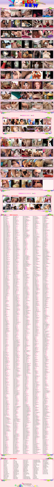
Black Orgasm (15, 221)
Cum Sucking (15, 403)
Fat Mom (24, 251)
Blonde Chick (15, 246)
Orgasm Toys (35, 413)
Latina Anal (24, 451)
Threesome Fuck (45, 392)
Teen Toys (44, 387)
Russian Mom (45, 278)
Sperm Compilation (45, 325)
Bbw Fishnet (5, 363)
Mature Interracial (35, 305)
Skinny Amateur (45, 299)
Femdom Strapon (25, 259)
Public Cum (44, 229)
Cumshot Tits (15, 408)
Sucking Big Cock (45, 339)
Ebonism (15, 475)
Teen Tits (44, 386)
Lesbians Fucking (35, 264)
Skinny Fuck (44, 302)
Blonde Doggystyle (16, 249)
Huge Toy (24, 403)
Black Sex (14, 227)
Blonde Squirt (15, 267)
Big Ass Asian (5, 401)
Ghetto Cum (25, 302)
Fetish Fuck (24, 260)
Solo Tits (44, 320)
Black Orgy (14, 222)
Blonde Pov (14, 263)
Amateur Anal (5, 221)
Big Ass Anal (5, 400)
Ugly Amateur (45, 401)
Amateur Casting (5, 228)
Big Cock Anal (5, 417)
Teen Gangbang (45, 369)
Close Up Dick (15, 373)
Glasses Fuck (25, 309)
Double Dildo (15, 439)
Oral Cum (34, 408)
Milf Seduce (34, 357)
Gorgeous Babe (25, 311)
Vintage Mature (45, 413)
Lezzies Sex (35, 476)
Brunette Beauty (15, 297)
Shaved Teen (45, 296)
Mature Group (35, 302)
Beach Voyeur (5, 389)
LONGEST (28, 115)
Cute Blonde (15, 411)
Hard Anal (24, 352)
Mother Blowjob (35, 389)
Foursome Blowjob (26, 277)
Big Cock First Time (6, 421)
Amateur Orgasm (5, 257)
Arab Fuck (4, 313)
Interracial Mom (25, 417)
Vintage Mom (45, 415)
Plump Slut (34, 440)
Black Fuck (4, 452)
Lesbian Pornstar (35, 253)
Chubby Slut (15, 366)
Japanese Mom (25, 437)
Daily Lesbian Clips (26, 473)
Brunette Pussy (15, 316)
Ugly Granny (44, 402)
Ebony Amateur (15, 442)
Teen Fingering (45, 366)
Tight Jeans (44, 396)
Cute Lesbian (15, 413)
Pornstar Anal (35, 445)
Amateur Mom (5, 254)
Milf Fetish (34, 345)
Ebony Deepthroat (15, 451)
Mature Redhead (35, 320)
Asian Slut (4, 340)
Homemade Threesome (26, 373)
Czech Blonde (15, 416)
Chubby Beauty (15, 354)
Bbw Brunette (5, 358)
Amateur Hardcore (6, 248)
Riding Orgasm (45, 270)
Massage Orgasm (35, 274)
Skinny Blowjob (45, 301)
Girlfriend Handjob (25, 307)
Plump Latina (35, 434)
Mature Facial (35, 294)
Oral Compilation (35, 407)
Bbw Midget (5, 370)
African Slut (5, 219)
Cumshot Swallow (15, 407)
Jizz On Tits (24, 441)
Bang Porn (47, 125)
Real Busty (44, 245)
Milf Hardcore (35, 349)
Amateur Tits (5, 275)
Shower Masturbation (46, 297)
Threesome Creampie (46, 391)
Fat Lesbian (24, 248)
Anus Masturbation (6, 309)
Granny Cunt (25, 318)
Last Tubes (23, 132)
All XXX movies (31, 125)
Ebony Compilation (16, 450)
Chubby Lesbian (15, 360)
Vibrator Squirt (45, 407)
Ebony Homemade (26, 217)
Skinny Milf (44, 304)
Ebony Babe (15, 444)
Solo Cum (44, 313)
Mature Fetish (35, 296)
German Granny (25, 296)
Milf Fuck (34, 346)
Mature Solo (34, 325)
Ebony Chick (15, 449)
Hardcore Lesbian (25, 356)
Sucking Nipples (45, 345)
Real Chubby (45, 246)
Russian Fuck (45, 275)
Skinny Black (44, 300)
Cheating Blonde (15, 340)
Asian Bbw (4, 319)
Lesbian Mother (35, 249)
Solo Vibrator (44, 322)
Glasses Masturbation (26, 310)
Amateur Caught (5, 229)
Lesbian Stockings (35, 258)
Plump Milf (34, 438)
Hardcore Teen (25, 361)
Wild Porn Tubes (39, 202)
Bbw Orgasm (5, 373)
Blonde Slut (14, 265)
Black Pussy (15, 226)
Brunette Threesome (16, 322)
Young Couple (45, 447)
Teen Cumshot (45, 361)
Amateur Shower (5, 263)
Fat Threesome (25, 255)
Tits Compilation (45, 398)
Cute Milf (14, 414)
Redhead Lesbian (45, 255)
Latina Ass (24, 452)
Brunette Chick (15, 302)
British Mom (15, 292)
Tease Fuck (44, 352)
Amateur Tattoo (5, 272)
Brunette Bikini (15, 299)
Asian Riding (5, 339)
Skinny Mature (45, 303)
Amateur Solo (5, 265)
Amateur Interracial (6, 249)
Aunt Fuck (4, 350)
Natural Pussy (35, 399)
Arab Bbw (4, 312)
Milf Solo (34, 358)
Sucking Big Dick (45, 340)
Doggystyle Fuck (15, 435)
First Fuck (24, 271)
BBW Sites (25, 471)
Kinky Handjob (25, 446)
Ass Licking (5, 348)
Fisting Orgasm (25, 275)
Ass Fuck (4, 347)
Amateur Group (5, 246)
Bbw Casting (5, 359)
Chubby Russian (15, 364)
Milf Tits (34, 367)
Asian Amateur (5, 316)
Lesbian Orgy (35, 251)
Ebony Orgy (24, 225)
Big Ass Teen (5, 413)
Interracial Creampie (26, 408)
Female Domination (26, 256)
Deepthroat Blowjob (16, 419)
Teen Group (44, 370)
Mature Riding (35, 321)
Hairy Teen (24, 349)
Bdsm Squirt (5, 388)
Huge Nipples (25, 400)
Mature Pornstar (35, 318)
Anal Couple (5, 294)
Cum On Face (15, 399)
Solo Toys (44, 321)
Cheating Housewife (16, 344)
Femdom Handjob (25, 257)
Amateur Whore (5, 276)
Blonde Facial (15, 250)
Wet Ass (44, 417)
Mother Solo (34, 394)
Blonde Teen (15, 269)
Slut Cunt (44, 309)
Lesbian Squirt (35, 257)
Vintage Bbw (44, 408)
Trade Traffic (29, 485)
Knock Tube (47, 209)
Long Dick (34, 271)
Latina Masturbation (36, 223)
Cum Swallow (15, 404)
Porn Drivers (47, 132)
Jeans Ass (24, 439)
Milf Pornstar (35, 355)
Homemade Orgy (25, 371)
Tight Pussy (44, 397)
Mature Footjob (35, 299)
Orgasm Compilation (36, 412)
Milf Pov (34, 356)
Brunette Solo (15, 318)
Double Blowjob (15, 438)
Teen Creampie (45, 360)
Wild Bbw (44, 435)
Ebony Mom (24, 223)
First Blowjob (25, 268)
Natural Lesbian (35, 397)
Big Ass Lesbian (5, 409)
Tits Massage (45, 400)
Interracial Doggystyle (26, 411)
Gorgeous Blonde (25, 312)
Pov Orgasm (44, 220)
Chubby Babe (15, 353)
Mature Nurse (35, 313)
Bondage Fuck (15, 274)
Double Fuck (15, 440)
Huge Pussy (25, 401)
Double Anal (15, 437)
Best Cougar (5, 398)
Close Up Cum (15, 372)
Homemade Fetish (25, 367)
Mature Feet (34, 295)
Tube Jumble (15, 202)
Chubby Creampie (15, 357)
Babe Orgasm (5, 354)
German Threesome (26, 300)
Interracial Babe (25, 405)
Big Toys (4, 441)
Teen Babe (44, 355)
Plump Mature (35, 437)
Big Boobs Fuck (5, 415)
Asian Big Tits (5, 320)
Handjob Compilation (26, 350)
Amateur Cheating (6, 230)
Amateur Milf (5, 253)
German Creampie (25, 294)
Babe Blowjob (5, 352)
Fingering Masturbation (26, 264)
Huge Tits (24, 402)
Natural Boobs (35, 396)
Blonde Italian (15, 256)
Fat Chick (24, 245)
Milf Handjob (34, 348)
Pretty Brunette (45, 227)
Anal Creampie (5, 295)
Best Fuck (4, 399)
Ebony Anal (14, 443)
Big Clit (4, 416)
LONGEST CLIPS (28, 193)
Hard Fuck (24, 353)
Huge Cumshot (25, 395)
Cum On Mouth (15, 400)
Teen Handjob (45, 371)
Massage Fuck (35, 272)
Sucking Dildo (45, 344)
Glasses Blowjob (25, 308)
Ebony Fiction (16, 478)
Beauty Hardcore (5, 393)
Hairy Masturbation (26, 345)
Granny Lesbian (25, 323)
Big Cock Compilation (6, 419)
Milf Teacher (34, 365)
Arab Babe (4, 311)
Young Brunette (45, 445)
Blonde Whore (15, 270)
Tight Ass (44, 395)
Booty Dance (15, 276)
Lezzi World (35, 477)
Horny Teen (24, 389)
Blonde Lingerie (15, 258)
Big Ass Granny (5, 408)
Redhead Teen (45, 262)
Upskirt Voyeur (45, 405)
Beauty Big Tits (5, 391)
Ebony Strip (24, 228)
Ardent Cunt (7, 125)
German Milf (25, 298)
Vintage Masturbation (46, 412)
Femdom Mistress (25, 258)
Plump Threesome (35, 443)
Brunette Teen (15, 321)
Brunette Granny (15, 308)
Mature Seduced (35, 322)
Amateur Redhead (6, 261)
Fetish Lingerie (25, 262)
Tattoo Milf (44, 351)
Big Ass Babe (5, 402)
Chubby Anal (15, 352)
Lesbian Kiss (35, 244)
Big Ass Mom (5, 411)
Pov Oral (44, 219)
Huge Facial (24, 398)
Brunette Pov (15, 315)
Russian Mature (45, 276)
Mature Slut (34, 324)
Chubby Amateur (15, 351)
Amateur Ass (5, 222)
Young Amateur (45, 439)
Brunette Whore (15, 323)
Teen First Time (45, 367)
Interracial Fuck (25, 413)
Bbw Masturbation (6, 369)
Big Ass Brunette (5, 404)
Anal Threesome (5, 306)
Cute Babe (14, 410)
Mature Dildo (35, 291)
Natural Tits (34, 401)
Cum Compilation (15, 394)
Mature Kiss (34, 306)
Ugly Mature (44, 403)
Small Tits (44, 312)
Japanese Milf (25, 436)
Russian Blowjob (45, 274)
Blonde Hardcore (15, 255)
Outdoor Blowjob (35, 416)
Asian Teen (5, 342)
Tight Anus (44, 394)
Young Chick (44, 446)
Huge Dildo (24, 396)
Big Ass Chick (5, 405)
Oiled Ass (34, 405)
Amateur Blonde (5, 225)
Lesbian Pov (34, 254)
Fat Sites (24, 475)
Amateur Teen (5, 273)
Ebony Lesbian (25, 219)
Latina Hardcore (35, 221)
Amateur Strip (5, 268)
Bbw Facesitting (5, 362)
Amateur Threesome (6, 274)
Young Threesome (45, 453)
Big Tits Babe (5, 436)
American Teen (5, 292)
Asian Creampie (5, 323)
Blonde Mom (15, 260)
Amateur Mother (5, 255)
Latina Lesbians (35, 222)
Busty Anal (14, 325)
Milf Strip (34, 362)
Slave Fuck (44, 306)
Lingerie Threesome (36, 270)
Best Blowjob (5, 397)
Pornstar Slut (35, 451)
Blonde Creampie (15, 248)
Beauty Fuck (5, 392)
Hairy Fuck (24, 341)
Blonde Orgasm (15, 261)
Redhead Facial (45, 253)
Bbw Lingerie (5, 368)
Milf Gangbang (35, 347)
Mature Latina (35, 308)
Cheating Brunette (15, 341)
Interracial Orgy (25, 419)
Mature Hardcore (35, 304)
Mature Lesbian (35, 309)
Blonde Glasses (15, 253)
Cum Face (14, 396)
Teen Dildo (44, 362)
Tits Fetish (44, 399)
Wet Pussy (44, 420)
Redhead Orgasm (45, 258)
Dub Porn (7, 132)
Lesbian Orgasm (35, 250)
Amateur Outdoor (5, 259)
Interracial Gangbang (26, 414)
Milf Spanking (35, 359)
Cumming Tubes (25, 472)
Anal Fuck (4, 299)
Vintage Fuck (45, 410)
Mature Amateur (35, 276)
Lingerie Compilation (36, 267)
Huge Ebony (25, 397)
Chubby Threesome (16, 368)
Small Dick (44, 311)
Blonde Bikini (15, 244)
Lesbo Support (35, 473)
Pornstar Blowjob (35, 447)
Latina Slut (34, 230)
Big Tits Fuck (5, 438)
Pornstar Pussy (35, 450)
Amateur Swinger (5, 271)
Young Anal (44, 440)
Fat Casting (24, 244)
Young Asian (44, 441)
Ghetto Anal (24, 301)
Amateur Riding (5, 262)
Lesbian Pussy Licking (36, 255)
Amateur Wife (5, 277)
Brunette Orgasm (15, 313)
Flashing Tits (25, 276)
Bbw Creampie (5, 360)
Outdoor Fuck (35, 418)
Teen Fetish (44, 365)
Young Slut (44, 450)
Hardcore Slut (25, 360)
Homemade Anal (25, 364)
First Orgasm (25, 272)
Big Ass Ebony (5, 406)
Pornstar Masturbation (36, 449)
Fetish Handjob (25, 261)
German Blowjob (25, 292)
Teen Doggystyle (45, 363)
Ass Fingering (5, 345)
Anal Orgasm (5, 301)
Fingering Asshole (25, 263)
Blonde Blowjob (15, 245)
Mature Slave (35, 323)
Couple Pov (15, 387)
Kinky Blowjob (25, 445)
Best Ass (4, 395)
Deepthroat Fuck (15, 420)
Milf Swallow (34, 364)
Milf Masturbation (35, 351)
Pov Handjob (44, 217)
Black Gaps (15, 472)
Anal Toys (4, 307)
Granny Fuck (25, 319)
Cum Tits (14, 405)
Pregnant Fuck (45, 224)
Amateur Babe (5, 223)
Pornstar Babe (35, 446)
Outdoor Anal (35, 415)
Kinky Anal (24, 444)
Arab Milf (4, 315)
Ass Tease (4, 349)
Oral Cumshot (35, 409)
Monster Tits (34, 387)
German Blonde (25, 291)
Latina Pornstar (35, 228)
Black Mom (14, 219)
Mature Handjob (35, 303)
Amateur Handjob (5, 247)
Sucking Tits (44, 346)
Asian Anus (5, 318)
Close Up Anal (15, 369)
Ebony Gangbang (25, 216)
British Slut (14, 293)
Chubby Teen (15, 367)
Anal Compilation (5, 293)
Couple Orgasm (15, 386)
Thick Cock (44, 389)
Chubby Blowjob (15, 355)
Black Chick (5, 449)
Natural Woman (35, 402)
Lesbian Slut (34, 256)
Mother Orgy (34, 393)
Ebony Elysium (16, 477)
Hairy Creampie (25, 340)
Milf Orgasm (34, 352)
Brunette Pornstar (15, 314)
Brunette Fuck (15, 307)
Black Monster (15, 220)
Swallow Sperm (45, 348)
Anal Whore (5, 308)
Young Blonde (45, 444)
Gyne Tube (39, 209)
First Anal (24, 267)
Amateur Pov (5, 260)
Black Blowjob (5, 447)
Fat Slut (24, 253)
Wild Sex (44, 438)
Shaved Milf (44, 293)
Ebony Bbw (14, 445)
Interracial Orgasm (25, 418)
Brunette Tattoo (15, 320)
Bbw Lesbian (5, 367)
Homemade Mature (26, 370)
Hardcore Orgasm (25, 358)
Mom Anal (34, 370)
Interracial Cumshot (26, 409)
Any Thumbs (15, 125)
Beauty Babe (5, 390)
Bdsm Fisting (5, 386)
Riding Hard (44, 269)
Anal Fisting (5, 298)
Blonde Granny (15, 254)
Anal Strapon (5, 305)
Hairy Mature (25, 346)
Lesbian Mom (35, 248)
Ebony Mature (25, 221)
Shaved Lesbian (45, 291)
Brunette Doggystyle (16, 305)
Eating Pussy (15, 441)
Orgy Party (34, 414)
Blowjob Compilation (16, 271)
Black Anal (4, 442)
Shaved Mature (45, 292)
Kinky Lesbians (25, 447)
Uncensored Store (23, 202)
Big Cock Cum (5, 420)
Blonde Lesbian (15, 257)
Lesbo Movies (35, 472)
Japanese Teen (25, 438)
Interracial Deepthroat (26, 410)
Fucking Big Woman (26, 476)
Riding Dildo (44, 268)
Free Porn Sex (45, 471)
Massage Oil (34, 273)
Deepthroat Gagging (16, 421)
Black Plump (15, 223)
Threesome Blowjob (46, 390)
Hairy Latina (24, 343)
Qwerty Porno (7, 202)
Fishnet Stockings (25, 274)
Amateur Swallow (5, 270)
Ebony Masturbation (26, 220)
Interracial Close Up (26, 407)
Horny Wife (24, 390)
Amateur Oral (5, 256)
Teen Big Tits (44, 356)
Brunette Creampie (16, 304)
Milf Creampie (35, 341)
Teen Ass (44, 354)
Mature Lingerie (35, 310)
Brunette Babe (15, 296)
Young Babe (44, 442)
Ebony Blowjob (15, 447)
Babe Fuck (4, 353)
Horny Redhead (25, 388)
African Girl (5, 217)
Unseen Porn (31, 202)
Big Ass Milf (5, 410)
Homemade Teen (25, 372)
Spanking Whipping (45, 324)
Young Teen (44, 452)
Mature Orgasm (35, 315)
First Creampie (25, 270)
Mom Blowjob (35, 371)
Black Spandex (15, 230)
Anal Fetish (5, 297)
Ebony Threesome (25, 230)
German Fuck (25, 295)
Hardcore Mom (25, 357)
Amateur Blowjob (5, 226)
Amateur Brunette (5, 227)
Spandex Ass (45, 323)
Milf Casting (34, 340)
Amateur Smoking (6, 264)
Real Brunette (45, 244)
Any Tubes (31, 209)
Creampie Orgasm (16, 390)
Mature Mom (35, 312)
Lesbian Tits (34, 262)
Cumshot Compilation (16, 406)
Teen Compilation (45, 359)
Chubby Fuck (15, 358)
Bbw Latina (5, 366)
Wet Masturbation (45, 418)
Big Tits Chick (5, 437)
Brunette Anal (15, 295)
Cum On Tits (15, 402)
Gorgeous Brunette (26, 313)
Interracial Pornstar (26, 420)
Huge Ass (24, 392)
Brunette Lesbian (15, 310)
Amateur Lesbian (5, 251)
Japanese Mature (25, 435)
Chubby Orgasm (15, 363)
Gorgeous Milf (25, 314)
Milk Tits (34, 369)
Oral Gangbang (35, 410)
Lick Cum (34, 265)
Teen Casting (45, 358)
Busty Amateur (15, 324)
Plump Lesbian (35, 435)
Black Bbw (4, 445)
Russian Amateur (45, 271)
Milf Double (34, 344)
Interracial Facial (25, 412)
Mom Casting (35, 372)
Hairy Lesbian (25, 344)
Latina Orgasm (35, 226)
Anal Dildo (4, 296)
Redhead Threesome (46, 263)
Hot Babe (24, 391)
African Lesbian (5, 218)
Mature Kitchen (35, 307)
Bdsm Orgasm (5, 387)
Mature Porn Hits (35, 478)
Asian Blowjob (5, 321)
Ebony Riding (25, 226)
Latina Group (35, 220)
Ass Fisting (4, 346)
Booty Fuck (14, 277)
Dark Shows (15, 474)
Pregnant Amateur (45, 223)
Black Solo (14, 229)
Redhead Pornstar (45, 259)
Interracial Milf (25, 416)
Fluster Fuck (15, 132)
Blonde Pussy (15, 264)
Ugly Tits (44, 404)
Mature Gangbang (35, 301)
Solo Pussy (44, 319)
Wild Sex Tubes (47, 202)
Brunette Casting (15, 301)
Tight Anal (44, 393)
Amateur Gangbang (6, 245)
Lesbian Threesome (36, 261)
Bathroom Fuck (5, 355)
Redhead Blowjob (45, 251)
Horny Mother (25, 386)
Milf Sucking (34, 363)
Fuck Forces (39, 132)
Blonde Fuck (15, 252)
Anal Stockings (5, 304)
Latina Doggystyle (35, 218)
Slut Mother (44, 310)
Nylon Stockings (35, 404)
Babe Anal (4, 351)
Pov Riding (44, 221)
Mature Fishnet (35, 297)
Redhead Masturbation (46, 256)
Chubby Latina (15, 359)
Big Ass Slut (5, 412)
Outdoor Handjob (35, 419)
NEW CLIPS (24, 193)
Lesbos (34, 474)
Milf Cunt (34, 342)
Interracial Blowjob (25, 406)
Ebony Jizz (24, 218)
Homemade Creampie (26, 365)
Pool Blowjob (35, 444)
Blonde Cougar (15, 247)
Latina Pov (34, 229)
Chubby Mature (15, 361)
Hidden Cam (25, 362)
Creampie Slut (15, 391)
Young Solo (44, 451)
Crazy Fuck (14, 389)
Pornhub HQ (31, 132)
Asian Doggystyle (5, 324)
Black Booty (5, 448)
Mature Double (35, 293)
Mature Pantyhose (35, 317)
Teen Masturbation (45, 372)
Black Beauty (5, 446)
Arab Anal (4, 310)
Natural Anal (34, 395)
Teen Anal (44, 353)
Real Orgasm (45, 248)
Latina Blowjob (25, 453)
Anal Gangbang (5, 300)
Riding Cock (44, 265)
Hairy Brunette (25, 339)
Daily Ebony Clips (16, 473)
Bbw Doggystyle (5, 361)
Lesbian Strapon (35, 259)
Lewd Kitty (34, 475)
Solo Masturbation (45, 316)
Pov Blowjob (34, 453)
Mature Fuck (34, 300)
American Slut (5, 291)
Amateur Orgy (5, 258)
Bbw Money (5, 372)
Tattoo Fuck (44, 350)
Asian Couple (5, 322)
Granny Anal (25, 315)
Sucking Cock (45, 342)
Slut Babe (44, 308)
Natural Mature (35, 398)
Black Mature (15, 217)
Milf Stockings (35, 361)
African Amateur (5, 216)
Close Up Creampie (16, 371)
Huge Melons (25, 399)
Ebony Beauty (15, 446)
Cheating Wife (15, 350)
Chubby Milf (15, 362)
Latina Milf (34, 224)
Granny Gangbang (25, 320)
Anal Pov (4, 303)
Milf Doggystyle (35, 343)
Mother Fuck (34, 390)
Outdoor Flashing (35, 417)
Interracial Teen (25, 421)
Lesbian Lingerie (35, 245)
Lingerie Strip (35, 269)
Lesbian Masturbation (36, 246)
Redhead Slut (45, 260)
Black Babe (5, 444)
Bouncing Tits (15, 278)
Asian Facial (5, 325)
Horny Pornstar (25, 387)
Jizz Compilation (25, 440)
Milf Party (34, 354)
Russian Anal (45, 272)
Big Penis (4, 434)
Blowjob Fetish (15, 272)
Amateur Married (5, 252)
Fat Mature (24, 249)
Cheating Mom (15, 348)
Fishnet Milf (24, 273)
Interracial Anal (25, 404)
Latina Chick (34, 216)
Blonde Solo (15, 266)
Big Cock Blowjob (5, 418)
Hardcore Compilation (26, 355)
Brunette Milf (15, 311)
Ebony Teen (24, 229)
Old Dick (34, 406)
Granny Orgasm (25, 325)
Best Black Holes (16, 471)
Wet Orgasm (44, 419)
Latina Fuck (34, 219)
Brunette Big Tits (15, 298)
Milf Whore (34, 368)
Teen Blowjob (45, 357)
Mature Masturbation (36, 311)
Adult (23, 209)
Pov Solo (44, 222)
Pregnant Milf (45, 225)
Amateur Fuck (5, 244)
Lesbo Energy (35, 471)
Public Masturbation (46, 230)
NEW (25, 115)
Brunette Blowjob (15, 300)
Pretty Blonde (45, 226)
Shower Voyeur (45, 298)
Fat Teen (24, 254)
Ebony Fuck (15, 453)
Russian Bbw (45, 273)
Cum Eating (15, 395)
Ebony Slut (24, 227)
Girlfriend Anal (25, 305)
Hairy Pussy (24, 348)
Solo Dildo (44, 314)
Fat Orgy (24, 252)
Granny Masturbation (26, 324)
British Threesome (16, 294)
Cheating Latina (15, 346)
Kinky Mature (25, 448)
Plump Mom (34, 439)
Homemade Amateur (26, 363)
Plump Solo (34, 441)
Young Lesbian (45, 449)
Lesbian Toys (35, 263)
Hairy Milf (24, 347)
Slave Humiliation (45, 307)
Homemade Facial (25, 366)
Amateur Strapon (5, 267)
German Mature (25, 297)
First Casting (25, 269)
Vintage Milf (44, 414)
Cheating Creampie (16, 342)
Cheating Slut (15, 349)
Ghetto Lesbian (25, 303)
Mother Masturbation (36, 391)
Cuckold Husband (15, 393)
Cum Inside (14, 397)
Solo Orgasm (45, 318)
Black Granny (5, 453)
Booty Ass (14, 275)
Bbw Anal (4, 356)
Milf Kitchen (34, 350)
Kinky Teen (24, 449)
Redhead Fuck (45, 254)
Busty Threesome (15, 339)
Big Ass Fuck (5, 407)
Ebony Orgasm (25, 224)
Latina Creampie (35, 217)
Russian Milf (44, 277)
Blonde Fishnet (15, 251)
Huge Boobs (25, 393)
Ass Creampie (5, 344)
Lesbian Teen (35, 260)
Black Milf (14, 218)
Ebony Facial (15, 452)
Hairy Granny (25, 342)
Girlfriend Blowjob (25, 306)
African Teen (5, 220)
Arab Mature (5, 314)
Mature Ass (34, 278)
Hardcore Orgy (25, 359)
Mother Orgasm (35, 392)
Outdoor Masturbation (36, 420)
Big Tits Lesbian (5, 439)
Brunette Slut (15, 317)
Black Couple (5, 450)
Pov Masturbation (45, 218)
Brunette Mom (15, 312)
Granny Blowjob (25, 316)
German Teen (25, 299)
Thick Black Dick (45, 388)
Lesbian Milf (34, 247)
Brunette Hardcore (16, 309)
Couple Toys (15, 388)
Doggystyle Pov (15, 436)
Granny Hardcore (25, 321)
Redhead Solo (45, 261)
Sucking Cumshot (45, 343)
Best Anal (4, 394)
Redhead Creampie (45, 252)
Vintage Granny (45, 411)
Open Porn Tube (45, 473)
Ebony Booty (15, 448)
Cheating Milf (15, 347)
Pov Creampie (45, 216)
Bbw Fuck (4, 364)
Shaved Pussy (45, 294)
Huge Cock (24, 394)
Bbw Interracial (5, 365)
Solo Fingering (45, 315)
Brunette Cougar (15, 303)
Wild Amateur (45, 434)
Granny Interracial (25, 322)
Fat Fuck (24, 246)
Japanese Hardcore (26, 434)
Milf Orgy (34, 353)
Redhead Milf (45, 257)
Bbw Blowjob (5, 357)
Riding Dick (44, 267)
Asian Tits (4, 343)
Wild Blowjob (44, 436)
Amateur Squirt (5, 266)
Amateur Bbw (5, 224)
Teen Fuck (44, 368)
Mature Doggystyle (35, 292)
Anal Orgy (4, 302)
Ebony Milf (24, 222)
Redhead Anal (45, 249)
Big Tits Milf (5, 440)
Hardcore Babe (25, 354)
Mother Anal (34, 388)
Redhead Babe (45, 250)
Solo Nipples (44, 317)
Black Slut (14, 228)
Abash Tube (15, 209)
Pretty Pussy (44, 228)
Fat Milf (24, 250)
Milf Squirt (34, 360)
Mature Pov (34, 319)
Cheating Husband (16, 345)
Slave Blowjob (45, 305)
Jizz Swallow (25, 442)
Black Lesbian (15, 216)
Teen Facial (44, 364)
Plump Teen (34, 442)
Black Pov (14, 225)
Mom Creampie (35, 373)
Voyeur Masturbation (46, 416)
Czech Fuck (15, 417)
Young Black (44, 443)
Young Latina (45, 448)
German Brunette (25, 293)
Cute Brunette (15, 412)
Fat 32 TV (24, 474)
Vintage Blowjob (45, 409)
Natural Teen (35, 400)
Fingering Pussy (25, 266)
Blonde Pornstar (15, 262)
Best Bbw (4, 396)
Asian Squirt (5, 341)
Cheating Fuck (15, 343)
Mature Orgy (34, 316)
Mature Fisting (35, 298)
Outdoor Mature (35, 421)
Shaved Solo (44, 295)
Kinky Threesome (25, 450)
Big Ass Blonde (5, 403)
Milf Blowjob (34, 339)
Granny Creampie (25, 317)
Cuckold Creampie (16, 392)
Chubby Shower (15, 365)
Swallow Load (45, 347)
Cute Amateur (15, 409)
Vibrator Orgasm (45, 406)
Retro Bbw (44, 264)
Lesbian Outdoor (35, 252)
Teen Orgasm (45, 373)
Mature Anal (34, 277)
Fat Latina (24, 247)
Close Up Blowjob (15, 370)
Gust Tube (23, 125)
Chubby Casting (15, 356)
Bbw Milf (4, 371)
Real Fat (44, 247)
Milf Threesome (35, 366)
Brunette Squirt (15, 319)
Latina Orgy (34, 227)
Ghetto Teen (25, 304)
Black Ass (4, 443)
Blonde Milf (14, 259)
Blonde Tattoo (15, 268)
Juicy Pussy (24, 443)
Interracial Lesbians (26, 415)
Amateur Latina (5, 250)
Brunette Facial (15, 306)
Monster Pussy (35, 386)
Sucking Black (45, 341)
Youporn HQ (7, 209)
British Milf (14, 291)
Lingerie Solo (35, 268)
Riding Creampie (45, 266)
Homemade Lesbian (26, 369)
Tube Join (39, 125)
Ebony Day (15, 476)
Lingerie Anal (35, 266)
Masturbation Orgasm (36, 275)
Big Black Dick (5, 414)
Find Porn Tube (45, 472)
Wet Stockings (45, 421)
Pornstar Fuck (35, 448)
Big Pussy (4, 435)
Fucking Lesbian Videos (27, 478)
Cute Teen (14, 415)
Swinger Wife (45, 349)
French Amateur (25, 278)
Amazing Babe (5, 278)
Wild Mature (44, 437)
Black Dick (4, 451)
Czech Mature (15, 418)
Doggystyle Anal (15, 434)
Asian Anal (4, 317)
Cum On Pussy (15, 401)
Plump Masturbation (36, 436)
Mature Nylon (35, 314)
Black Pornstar (15, 224)
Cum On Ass (15, 398)
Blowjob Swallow (15, 273)
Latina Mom (34, 225)
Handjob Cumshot (25, 351)
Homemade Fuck (25, 368)
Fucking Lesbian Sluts (26, 477)
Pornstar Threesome (36, 452)
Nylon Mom (34, 403)
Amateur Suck (5, 269)
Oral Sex (34, 411)
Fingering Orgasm (25, 265)
